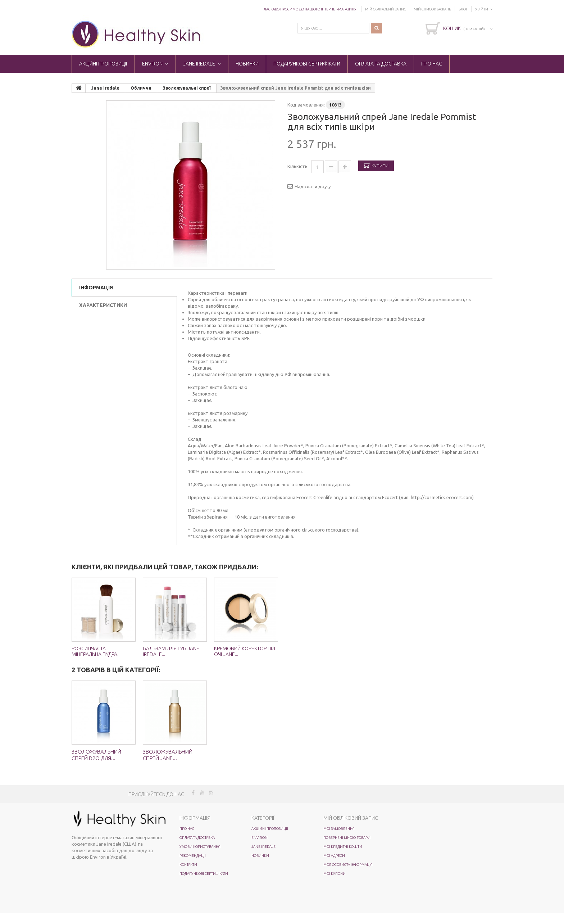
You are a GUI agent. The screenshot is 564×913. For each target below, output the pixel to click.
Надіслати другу (313, 186)
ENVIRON (152, 64)
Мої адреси (334, 856)
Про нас (431, 64)
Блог (463, 9)
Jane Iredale (199, 64)
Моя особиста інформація (348, 865)
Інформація (96, 287)
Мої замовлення (339, 829)
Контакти (188, 865)
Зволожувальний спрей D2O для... (96, 755)
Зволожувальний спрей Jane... (167, 755)
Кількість (297, 166)
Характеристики (103, 305)
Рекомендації (192, 856)
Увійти (481, 9)
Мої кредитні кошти (342, 847)
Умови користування (199, 847)
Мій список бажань (432, 9)
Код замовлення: (306, 104)
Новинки (247, 64)
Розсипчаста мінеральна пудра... (96, 651)
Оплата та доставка (380, 64)
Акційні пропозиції (103, 64)
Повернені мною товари (346, 838)
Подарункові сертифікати (306, 64)
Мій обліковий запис (385, 9)
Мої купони (334, 874)
